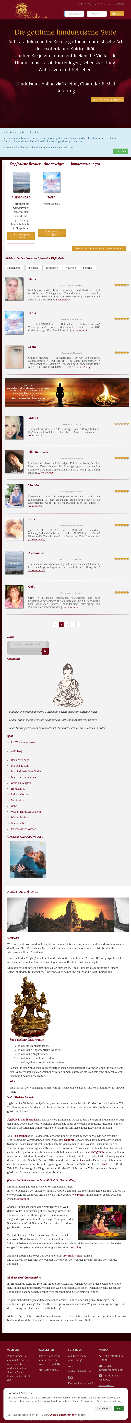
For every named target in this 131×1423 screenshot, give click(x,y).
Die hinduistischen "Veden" (26, 771)
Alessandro (36, 553)
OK (119, 1408)
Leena (32, 347)
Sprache (88, 267)
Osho (14, 806)
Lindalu (33, 486)
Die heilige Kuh (20, 765)
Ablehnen (103, 1408)
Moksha (75, 1247)
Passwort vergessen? (80, 1382)
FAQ (70, 1377)
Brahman (22, 1198)
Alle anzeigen (54, 163)
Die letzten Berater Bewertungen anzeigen (99, 248)
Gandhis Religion (21, 783)
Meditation (17, 800)
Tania (32, 313)
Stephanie (41, 452)
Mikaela (33, 418)
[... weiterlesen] (61, 299)
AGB (70, 1365)
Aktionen (71, 267)
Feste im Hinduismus (23, 777)
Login (119, 7)
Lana (31, 519)
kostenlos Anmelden (94, 7)
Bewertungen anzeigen (21, 236)
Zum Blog (16, 751)
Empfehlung (14, 267)
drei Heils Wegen (72, 1255)
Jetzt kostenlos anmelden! (107, 99)
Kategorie (34, 267)
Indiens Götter (19, 794)
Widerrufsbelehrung (80, 1371)
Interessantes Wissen (23, 829)
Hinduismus (18, 788)
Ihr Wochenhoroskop (23, 742)
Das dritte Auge (20, 759)
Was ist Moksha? (21, 817)
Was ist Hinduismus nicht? (26, 811)
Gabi (31, 587)
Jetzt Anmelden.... (48, 1369)
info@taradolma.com (111, 1369)
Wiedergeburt (19, 823)
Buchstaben (52, 267)
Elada (32, 279)
